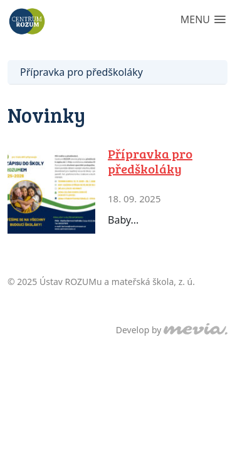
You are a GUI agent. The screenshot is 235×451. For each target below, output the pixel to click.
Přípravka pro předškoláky (81, 72)
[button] (203, 20)
